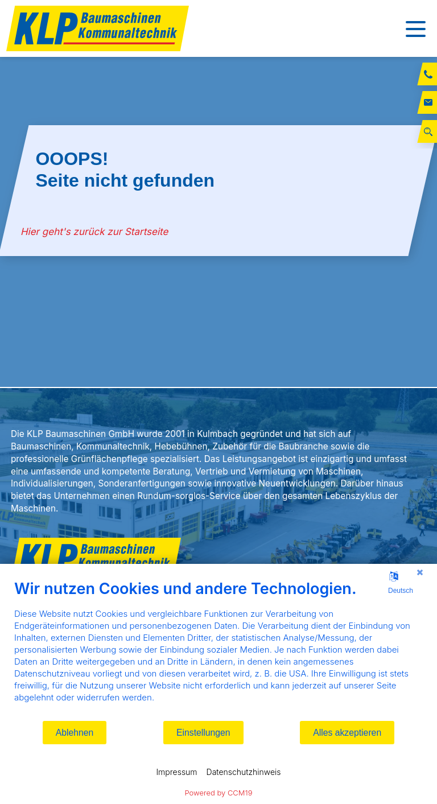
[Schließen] (419, 572)
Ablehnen (75, 732)
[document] (218, 649)
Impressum (176, 772)
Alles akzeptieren (347, 732)
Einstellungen (203, 732)
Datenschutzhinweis (244, 772)
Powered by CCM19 (219, 792)
